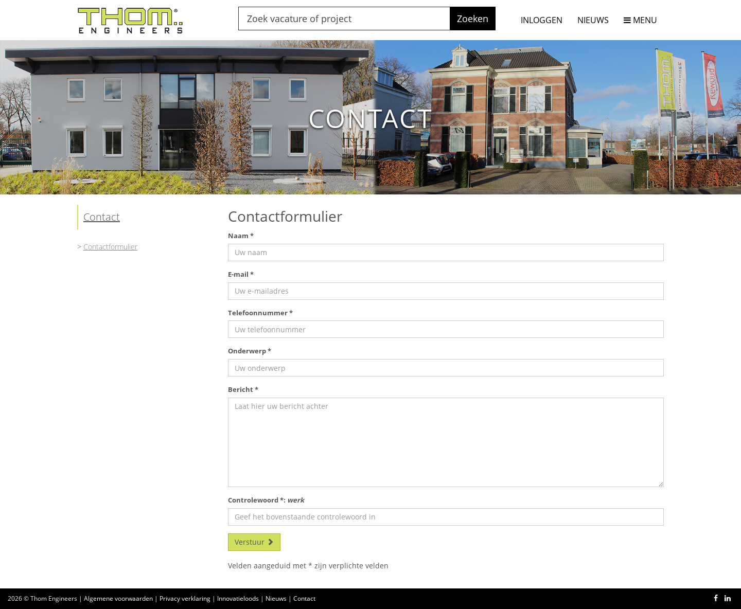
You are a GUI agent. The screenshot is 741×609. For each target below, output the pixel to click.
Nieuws (276, 598)
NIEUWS (593, 20)
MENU (640, 20)
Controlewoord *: (266, 500)
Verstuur (254, 542)
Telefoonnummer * (260, 312)
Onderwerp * (249, 350)
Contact (101, 217)
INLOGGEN (541, 20)
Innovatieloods (238, 598)
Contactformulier (110, 247)
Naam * (241, 235)
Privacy (185, 598)
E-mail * (241, 274)
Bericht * (243, 389)
